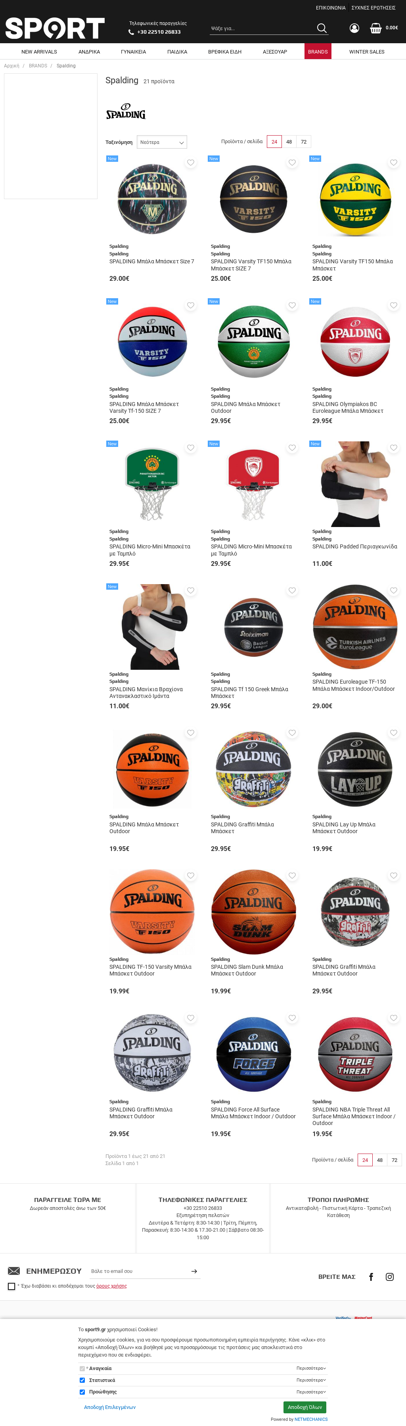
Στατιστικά (102, 1380)
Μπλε (28, 473)
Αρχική (11, 66)
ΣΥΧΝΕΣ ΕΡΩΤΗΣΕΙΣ (374, 8)
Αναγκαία (100, 1368)
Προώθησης (103, 1392)
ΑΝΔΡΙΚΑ (89, 52)
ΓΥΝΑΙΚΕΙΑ (133, 52)
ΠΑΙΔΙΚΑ (177, 52)
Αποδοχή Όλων (305, 1407)
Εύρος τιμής (26, 522)
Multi (27, 417)
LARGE (29, 228)
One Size (32, 250)
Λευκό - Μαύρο (39, 451)
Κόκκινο (31, 439)
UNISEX (30, 97)
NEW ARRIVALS (39, 52)
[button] (191, 162)
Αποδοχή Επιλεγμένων (110, 1407)
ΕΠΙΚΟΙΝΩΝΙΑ (331, 8)
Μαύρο (29, 462)
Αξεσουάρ (33, 313)
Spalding (31, 365)
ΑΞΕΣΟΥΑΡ (275, 52)
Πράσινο (31, 496)
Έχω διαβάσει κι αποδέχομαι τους (74, 1286)
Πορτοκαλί (34, 484)
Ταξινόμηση (118, 142)
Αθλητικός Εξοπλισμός (48, 302)
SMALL (30, 205)
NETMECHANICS (311, 1419)
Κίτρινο (30, 428)
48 (289, 142)
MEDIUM (32, 216)
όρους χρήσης (111, 1286)
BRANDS (318, 52)
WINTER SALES (367, 52)
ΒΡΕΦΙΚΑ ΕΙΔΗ (224, 52)
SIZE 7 (29, 183)
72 (303, 142)
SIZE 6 (29, 171)
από (15, 574)
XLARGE (31, 239)
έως (48, 574)
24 (274, 142)
